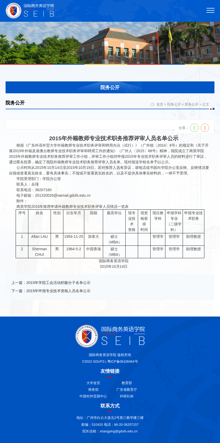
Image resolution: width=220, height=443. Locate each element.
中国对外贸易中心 (93, 396)
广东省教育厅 (126, 390)
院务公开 (174, 104)
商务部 (93, 390)
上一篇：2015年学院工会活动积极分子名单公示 (50, 282)
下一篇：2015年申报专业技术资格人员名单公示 (50, 291)
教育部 (127, 383)
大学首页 (93, 383)
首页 (159, 104)
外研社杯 (127, 396)
